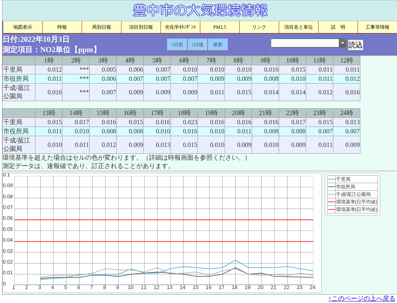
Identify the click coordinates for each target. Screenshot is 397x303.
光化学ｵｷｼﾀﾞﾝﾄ (180, 27)
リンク (259, 27)
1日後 (197, 44)
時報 (62, 27)
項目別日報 (141, 27)
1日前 (177, 44)
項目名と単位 (298, 27)
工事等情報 (377, 27)
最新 (218, 44)
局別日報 (101, 27)
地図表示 (22, 27)
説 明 (338, 27)
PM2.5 (219, 27)
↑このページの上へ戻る (362, 298)
